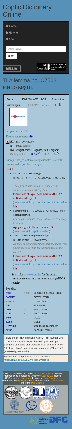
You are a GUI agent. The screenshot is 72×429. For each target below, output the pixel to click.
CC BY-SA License (43, 373)
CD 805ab (32, 154)
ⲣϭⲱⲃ (9, 330)
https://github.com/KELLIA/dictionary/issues (26, 359)
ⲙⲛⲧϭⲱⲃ (11, 326)
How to (12, 32)
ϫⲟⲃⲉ (9, 313)
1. (8, 141)
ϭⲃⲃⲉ (8, 293)
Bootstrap (26, 378)
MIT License (37, 382)
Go (11, 56)
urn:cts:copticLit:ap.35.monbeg (31, 231)
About (11, 39)
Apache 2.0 (47, 375)
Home (11, 26)
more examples (32, 274)
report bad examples (31, 164)
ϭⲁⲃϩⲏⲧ (10, 297)
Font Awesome (51, 378)
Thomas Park (56, 380)
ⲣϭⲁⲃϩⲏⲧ (11, 301)
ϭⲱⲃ (8, 309)
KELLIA (11, 68)
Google (22, 380)
